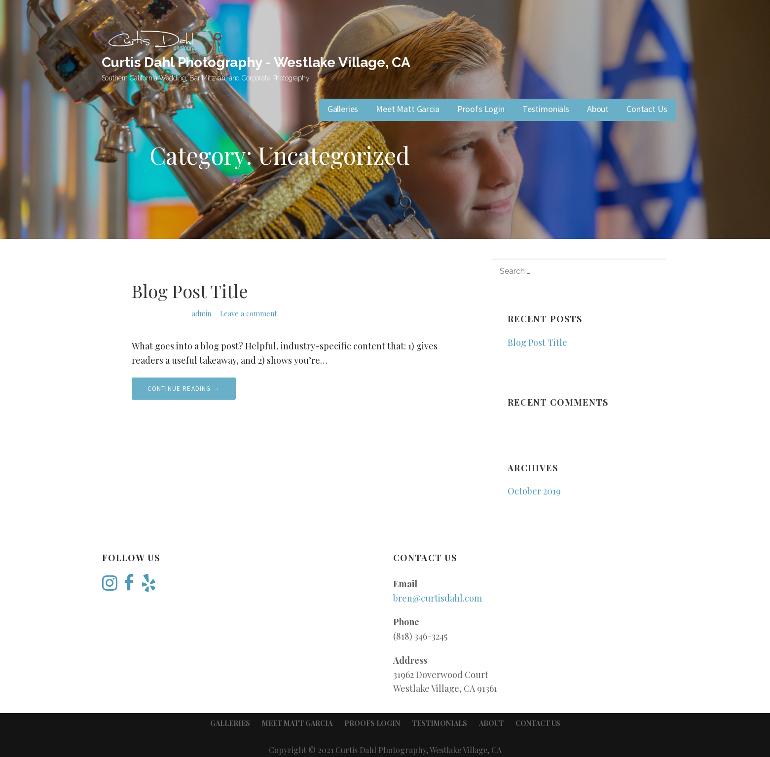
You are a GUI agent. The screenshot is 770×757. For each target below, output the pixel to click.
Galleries (343, 108)
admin (201, 313)
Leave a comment (248, 313)
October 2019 (534, 491)
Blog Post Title (190, 291)
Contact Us (646, 108)
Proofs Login (481, 108)
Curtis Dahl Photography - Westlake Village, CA (256, 62)
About (598, 108)
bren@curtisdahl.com (437, 598)
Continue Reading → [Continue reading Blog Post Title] (183, 388)
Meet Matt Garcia (407, 108)
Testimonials (545, 108)
